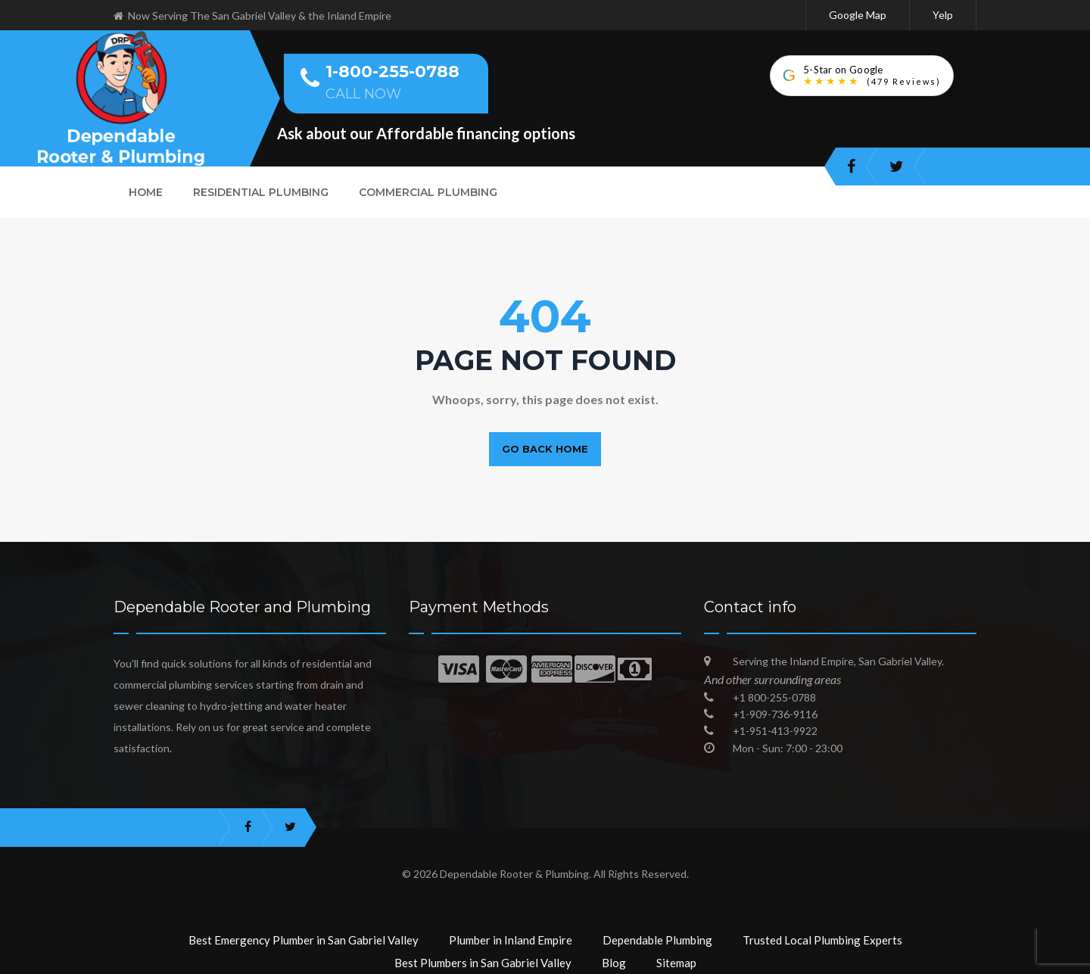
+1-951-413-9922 (775, 730)
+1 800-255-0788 (774, 697)
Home (146, 192)
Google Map (857, 14)
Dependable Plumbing (657, 940)
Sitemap (676, 962)
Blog (614, 962)
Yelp (943, 14)
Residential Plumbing (261, 192)
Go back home (545, 449)
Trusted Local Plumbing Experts (822, 940)
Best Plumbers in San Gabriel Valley (482, 962)
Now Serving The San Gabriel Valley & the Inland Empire (252, 15)
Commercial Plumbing (428, 192)
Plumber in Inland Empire (510, 940)
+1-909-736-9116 (775, 714)
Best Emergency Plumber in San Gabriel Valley (303, 940)
